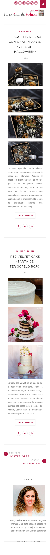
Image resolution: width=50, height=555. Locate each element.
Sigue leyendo (25, 215)
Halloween (25, 31)
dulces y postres (25, 251)
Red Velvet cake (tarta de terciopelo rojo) (25, 261)
